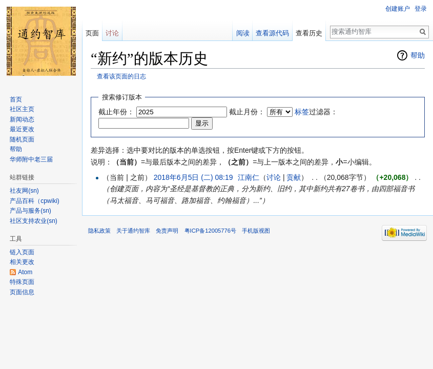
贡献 (293, 177)
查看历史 (309, 33)
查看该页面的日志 (121, 76)
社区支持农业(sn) (33, 220)
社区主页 (22, 109)
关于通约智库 (133, 231)
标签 (302, 112)
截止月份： (247, 112)
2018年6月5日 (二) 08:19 (193, 177)
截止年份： (116, 112)
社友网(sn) (24, 190)
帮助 (417, 55)
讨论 (273, 177)
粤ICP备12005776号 (210, 231)
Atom (25, 272)
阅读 (243, 33)
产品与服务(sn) (30, 210)
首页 (16, 99)
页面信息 (22, 292)
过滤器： (316, 112)
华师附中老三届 (31, 159)
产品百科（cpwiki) (34, 200)
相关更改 (22, 261)
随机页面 (22, 139)
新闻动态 (22, 119)
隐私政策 (99, 231)
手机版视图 (256, 231)
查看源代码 (272, 33)
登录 (421, 8)
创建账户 (397, 8)
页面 (92, 33)
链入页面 (22, 252)
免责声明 (167, 231)
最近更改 (22, 129)
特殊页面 (22, 281)
